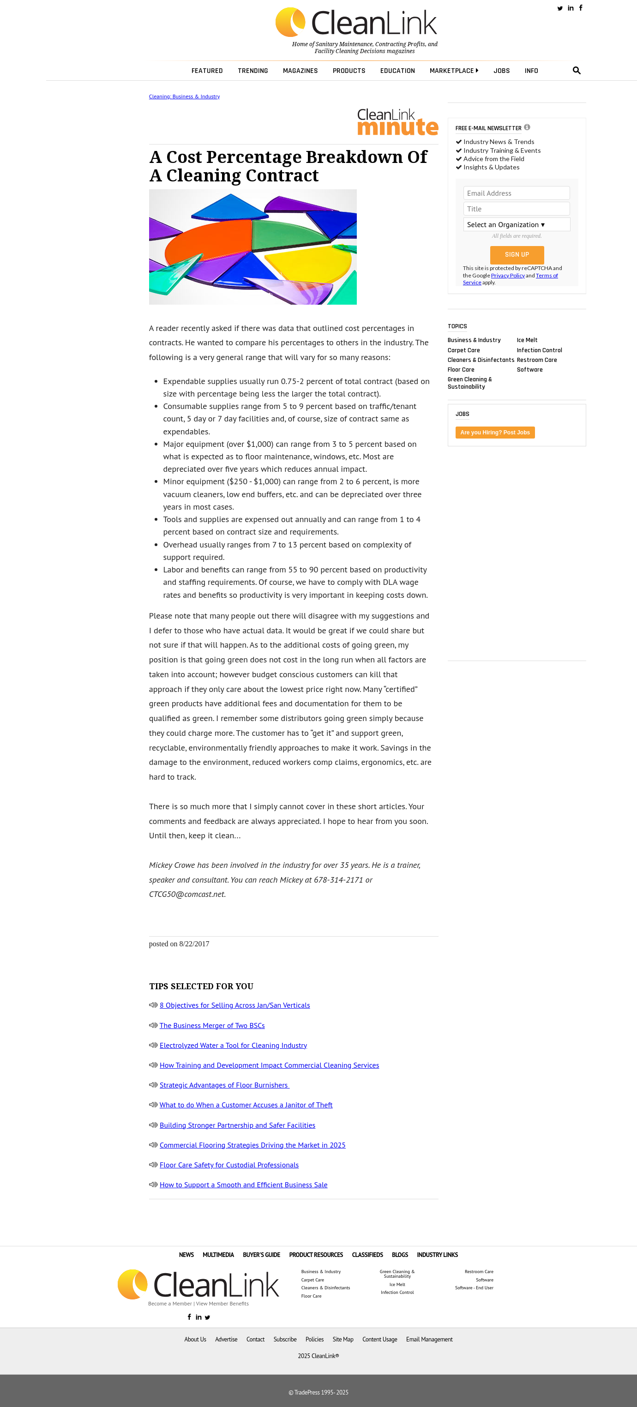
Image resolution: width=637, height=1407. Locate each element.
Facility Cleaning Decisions (350, 51)
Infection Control (539, 350)
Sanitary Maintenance (344, 44)
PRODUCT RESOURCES (316, 1255)
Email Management (429, 1339)
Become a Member (170, 1303)
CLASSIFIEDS (367, 1255)
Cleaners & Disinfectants (481, 359)
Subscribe (285, 1339)
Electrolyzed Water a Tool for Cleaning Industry (233, 1045)
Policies (315, 1339)
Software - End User (474, 1288)
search (577, 70)
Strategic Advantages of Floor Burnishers (225, 1084)
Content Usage (379, 1339)
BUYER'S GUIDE (261, 1255)
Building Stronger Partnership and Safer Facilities (237, 1125)
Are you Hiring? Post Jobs (495, 432)
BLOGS (400, 1255)
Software (530, 369)
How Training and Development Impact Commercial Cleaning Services (269, 1065)
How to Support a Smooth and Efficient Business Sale (244, 1184)
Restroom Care (537, 359)
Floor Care (461, 369)
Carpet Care (464, 350)
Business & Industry (474, 340)
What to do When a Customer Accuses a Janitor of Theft (246, 1104)
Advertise (226, 1339)
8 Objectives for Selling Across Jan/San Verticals (235, 1005)
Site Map (343, 1339)
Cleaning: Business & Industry (184, 96)
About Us (195, 1339)
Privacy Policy (508, 275)
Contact (255, 1339)
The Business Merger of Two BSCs (212, 1025)
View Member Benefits (222, 1303)
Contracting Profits (400, 44)
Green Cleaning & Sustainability (470, 383)
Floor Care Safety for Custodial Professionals (229, 1164)
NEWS (186, 1255)
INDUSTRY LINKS (437, 1255)
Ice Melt (527, 340)
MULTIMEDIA (218, 1255)
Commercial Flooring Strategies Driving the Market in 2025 (253, 1144)
